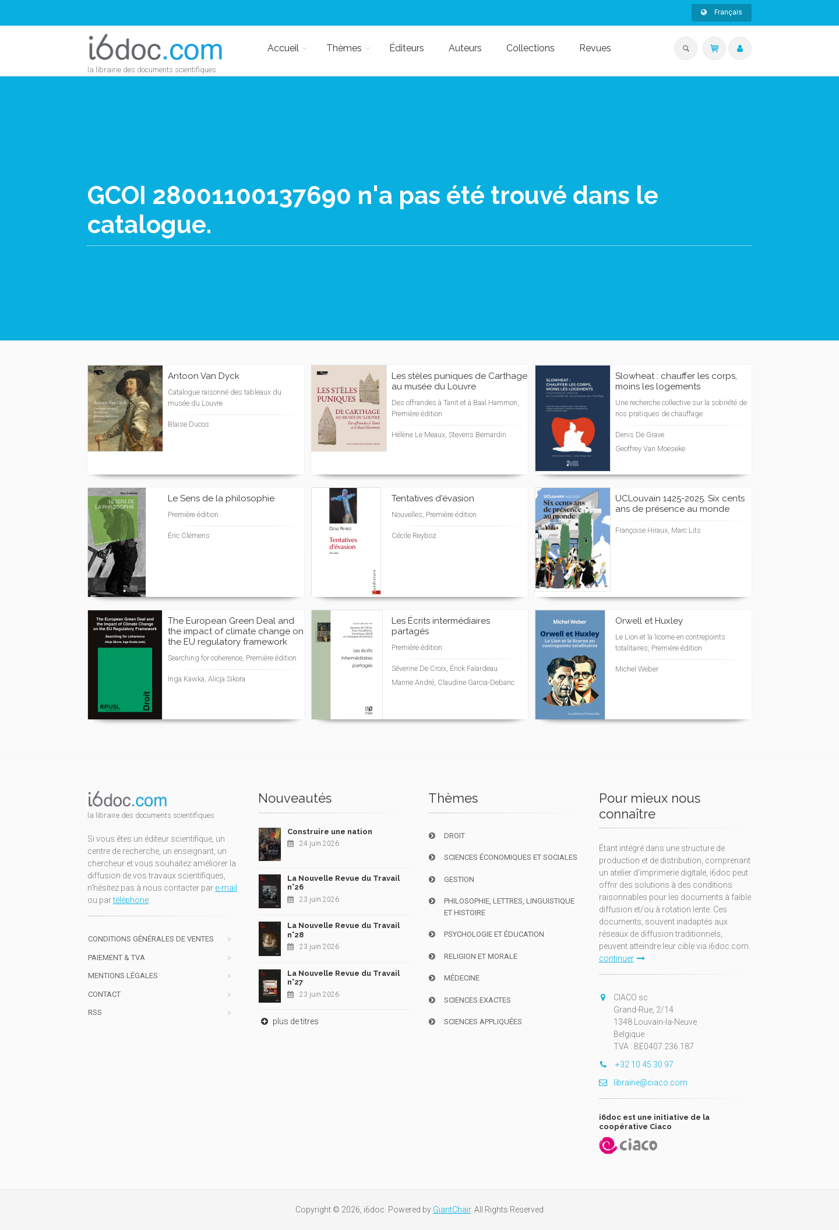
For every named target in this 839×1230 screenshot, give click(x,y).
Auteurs (465, 48)
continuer (622, 958)
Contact (104, 994)
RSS (95, 1012)
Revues (595, 48)
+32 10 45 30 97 (636, 1064)
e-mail (226, 887)
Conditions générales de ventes (151, 938)
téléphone (131, 900)
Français (721, 12)
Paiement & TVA (116, 957)
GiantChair (452, 1209)
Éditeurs (406, 48)
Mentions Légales (123, 975)
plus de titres (288, 1021)
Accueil (283, 48)
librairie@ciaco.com (643, 1082)
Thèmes (344, 48)
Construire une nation (329, 831)
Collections (530, 48)
